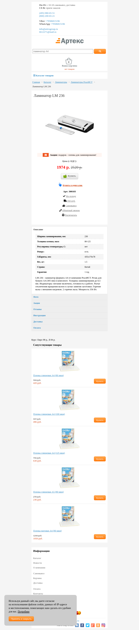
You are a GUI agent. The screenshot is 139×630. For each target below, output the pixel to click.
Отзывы (37, 309)
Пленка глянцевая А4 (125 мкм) (49, 453)
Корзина (37, 578)
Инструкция (39, 315)
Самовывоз (39, 573)
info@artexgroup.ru (48, 29)
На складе (71, 196)
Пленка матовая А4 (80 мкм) (47, 530)
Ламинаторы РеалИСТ (81, 82)
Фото (35, 297)
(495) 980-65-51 (47, 13)
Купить (69, 176)
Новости (37, 562)
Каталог (47, 82)
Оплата (37, 328)
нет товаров (70, 69)
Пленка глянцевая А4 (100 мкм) (49, 414)
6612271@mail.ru (47, 32)
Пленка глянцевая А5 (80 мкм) (48, 491)
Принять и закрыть (21, 618)
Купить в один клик (73, 185)
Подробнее (24, 611)
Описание (38, 229)
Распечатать (71, 215)
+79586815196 (52, 21)
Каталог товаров (43, 75)
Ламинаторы (61, 82)
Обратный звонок (71, 210)
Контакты (38, 593)
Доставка (38, 321)
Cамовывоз (71, 205)
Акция (36, 303)
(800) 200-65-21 (47, 16)
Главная (36, 82)
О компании (39, 567)
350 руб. (71, 201)
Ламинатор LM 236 (41, 86)
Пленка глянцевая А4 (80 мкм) (48, 375)
